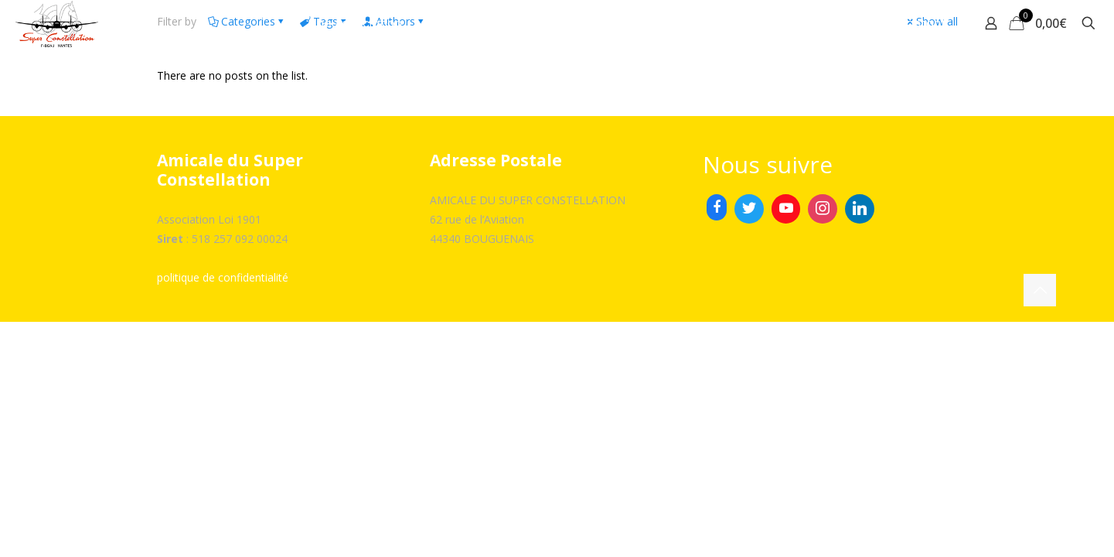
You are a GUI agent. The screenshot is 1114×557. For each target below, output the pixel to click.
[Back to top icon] (1040, 290)
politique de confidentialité (222, 277)
